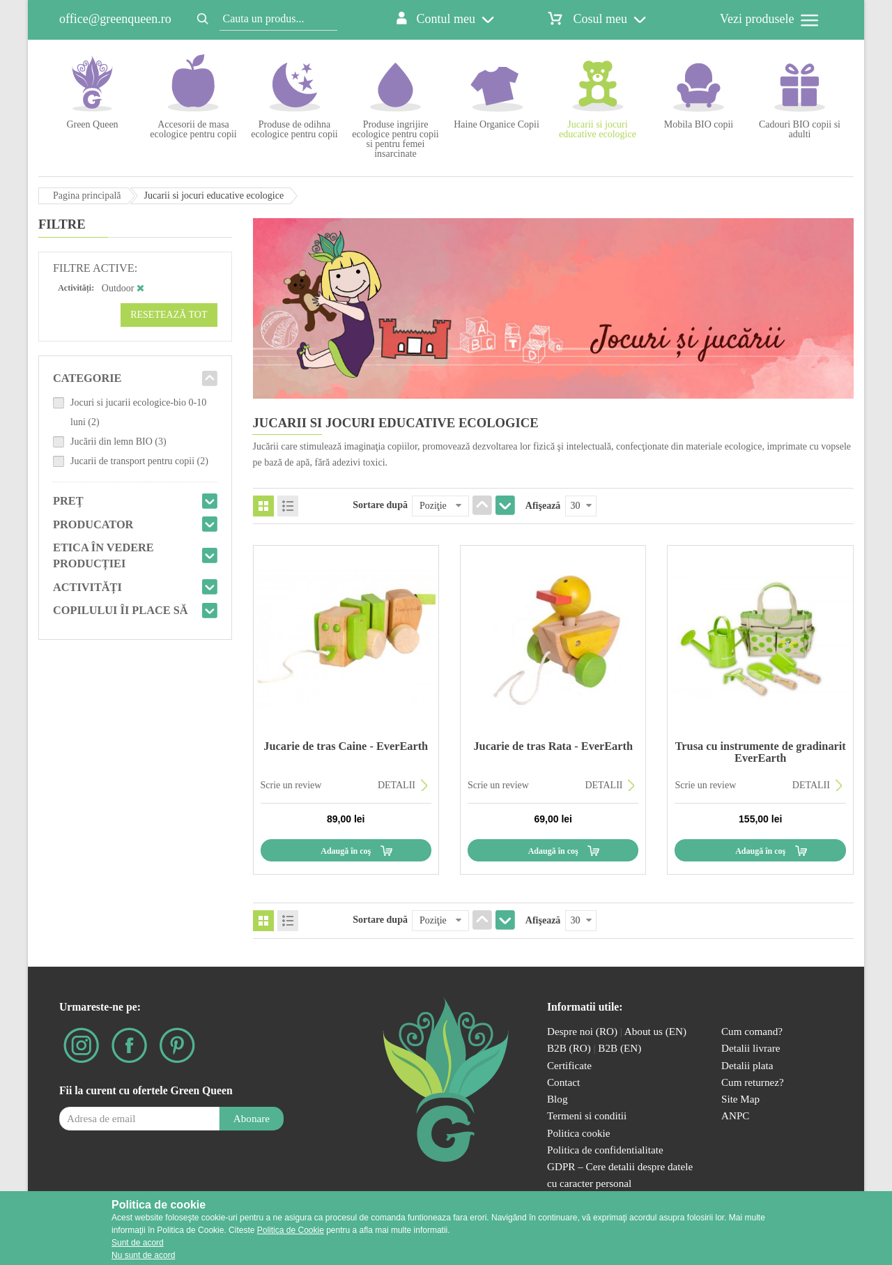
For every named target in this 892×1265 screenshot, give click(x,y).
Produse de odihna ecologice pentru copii (294, 129)
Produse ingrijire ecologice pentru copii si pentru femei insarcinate (395, 139)
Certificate (569, 1065)
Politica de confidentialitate (605, 1150)
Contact (563, 1082)
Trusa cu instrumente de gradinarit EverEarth (760, 751)
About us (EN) (655, 1031)
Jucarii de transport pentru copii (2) (139, 461)
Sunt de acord (138, 1243)
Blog (557, 1099)
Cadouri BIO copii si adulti (799, 129)
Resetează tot (168, 314)
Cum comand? (752, 1031)
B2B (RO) (570, 1048)
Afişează (543, 505)
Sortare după (380, 505)
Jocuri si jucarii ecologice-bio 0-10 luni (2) (138, 412)
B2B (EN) (619, 1048)
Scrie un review (291, 785)
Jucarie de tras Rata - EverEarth (553, 746)
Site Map (740, 1099)
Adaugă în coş (346, 851)
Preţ (68, 500)
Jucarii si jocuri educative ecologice (597, 129)
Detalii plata (747, 1065)
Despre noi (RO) (582, 1031)
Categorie (87, 378)
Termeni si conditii (586, 1115)
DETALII (396, 785)
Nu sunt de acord (143, 1255)
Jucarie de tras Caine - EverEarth (345, 746)
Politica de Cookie (290, 1230)
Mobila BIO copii (699, 124)
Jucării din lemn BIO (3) (118, 441)
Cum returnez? (752, 1082)
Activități (87, 587)
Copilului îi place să (120, 610)
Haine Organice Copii (496, 124)
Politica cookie (578, 1133)
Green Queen (92, 124)
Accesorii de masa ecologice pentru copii (193, 129)
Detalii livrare (750, 1048)
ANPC (735, 1115)
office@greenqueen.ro (115, 19)
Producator (93, 524)
